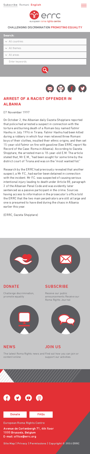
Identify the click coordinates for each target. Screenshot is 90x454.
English (36, 5)
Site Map (9, 443)
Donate (15, 414)
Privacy (22, 443)
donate (11, 287)
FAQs (41, 414)
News (9, 347)
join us (53, 347)
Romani (24, 5)
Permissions (38, 443)
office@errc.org (25, 436)
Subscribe (10, 5)
